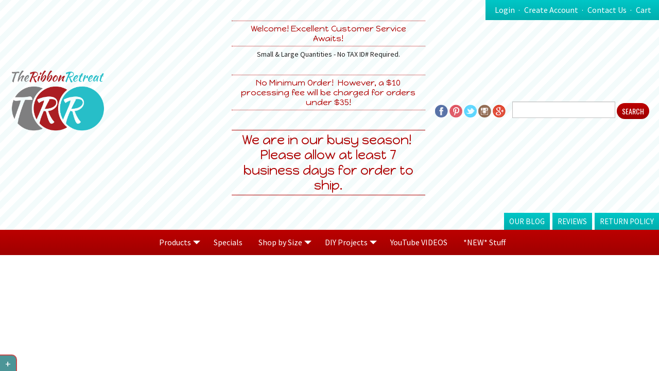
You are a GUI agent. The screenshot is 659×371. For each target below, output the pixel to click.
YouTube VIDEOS (418, 242)
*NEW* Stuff (484, 242)
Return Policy (627, 221)
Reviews (572, 221)
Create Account (551, 10)
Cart (643, 10)
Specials (228, 242)
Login (505, 10)
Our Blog (527, 221)
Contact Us (607, 10)
